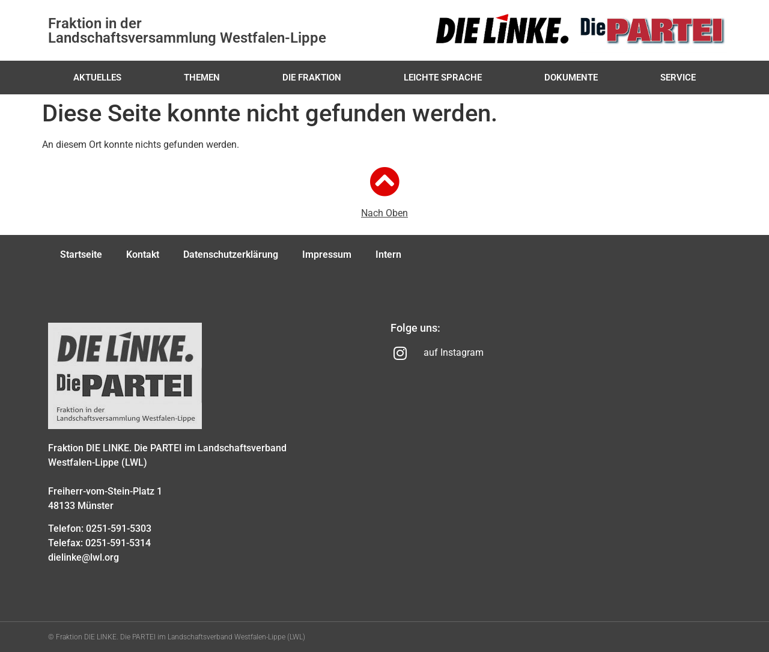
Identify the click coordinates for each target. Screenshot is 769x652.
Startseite (81, 254)
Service (678, 77)
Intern (388, 254)
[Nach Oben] (384, 181)
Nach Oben (384, 213)
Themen (202, 77)
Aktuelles (97, 77)
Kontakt (142, 254)
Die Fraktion (311, 77)
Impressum (326, 254)
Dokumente (571, 77)
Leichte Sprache (443, 77)
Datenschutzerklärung (230, 254)
